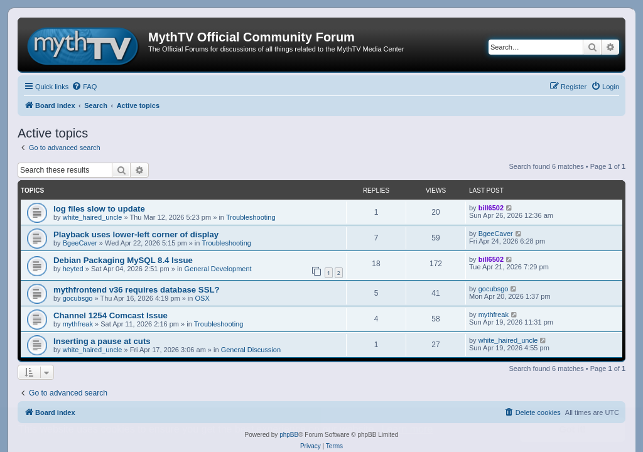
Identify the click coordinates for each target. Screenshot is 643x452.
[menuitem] (84, 86)
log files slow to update (99, 208)
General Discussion (251, 349)
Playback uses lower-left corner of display (136, 234)
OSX (202, 298)
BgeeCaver (80, 243)
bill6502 (491, 208)
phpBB (288, 434)
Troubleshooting (250, 217)
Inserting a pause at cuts (102, 341)
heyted (73, 268)
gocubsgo (78, 298)
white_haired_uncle (92, 217)
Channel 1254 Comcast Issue (110, 315)
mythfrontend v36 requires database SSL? (136, 289)
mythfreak (78, 324)
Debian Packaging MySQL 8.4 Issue (123, 260)
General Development (218, 268)
